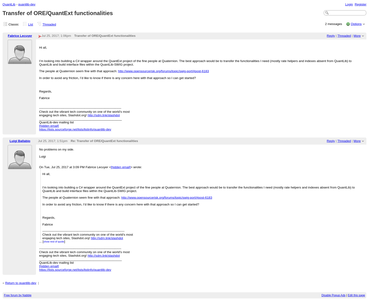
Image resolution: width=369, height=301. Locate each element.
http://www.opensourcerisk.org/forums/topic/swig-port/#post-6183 (163, 71)
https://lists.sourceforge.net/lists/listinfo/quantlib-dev (75, 129)
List (30, 24)
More (357, 36)
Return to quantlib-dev (20, 283)
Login (349, 4)
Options (356, 24)
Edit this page (356, 295)
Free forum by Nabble (18, 295)
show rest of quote (54, 241)
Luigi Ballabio (20, 141)
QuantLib (9, 4)
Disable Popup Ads (333, 295)
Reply (331, 36)
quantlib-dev (26, 4)
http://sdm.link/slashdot (104, 115)
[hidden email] (49, 126)
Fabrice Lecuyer (20, 36)
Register (360, 4)
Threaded (49, 24)
